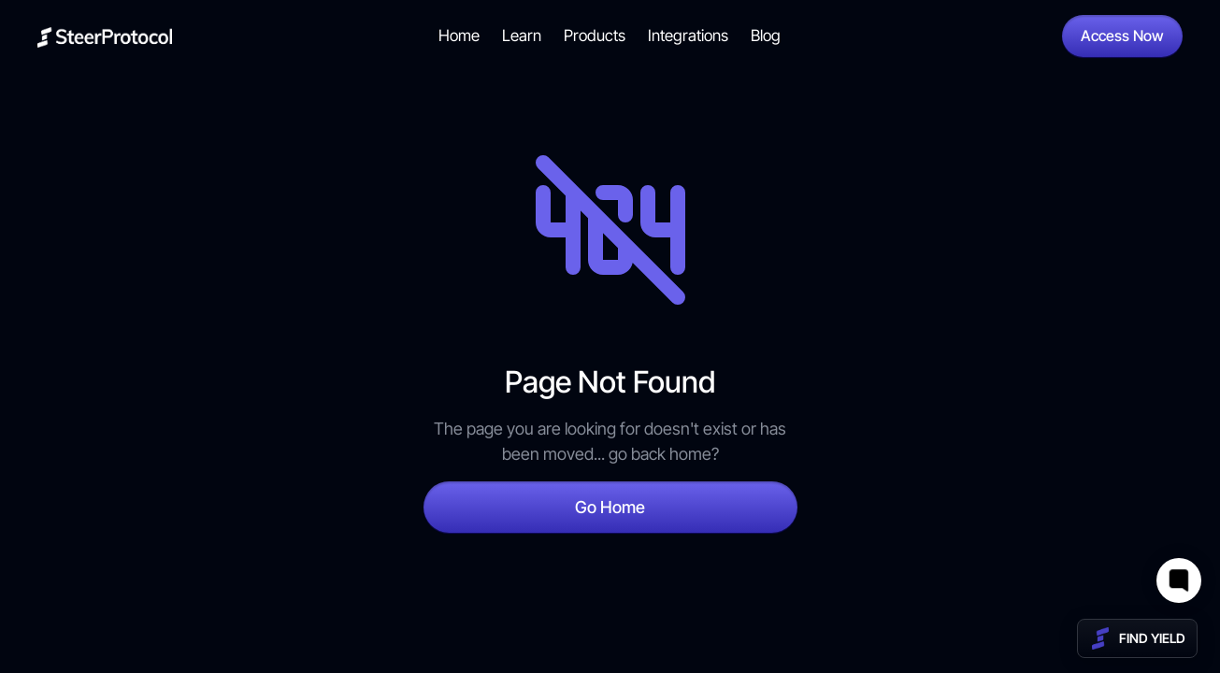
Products (594, 35)
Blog (766, 35)
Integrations (688, 35)
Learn (521, 35)
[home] (104, 36)
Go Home (610, 507)
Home (459, 35)
